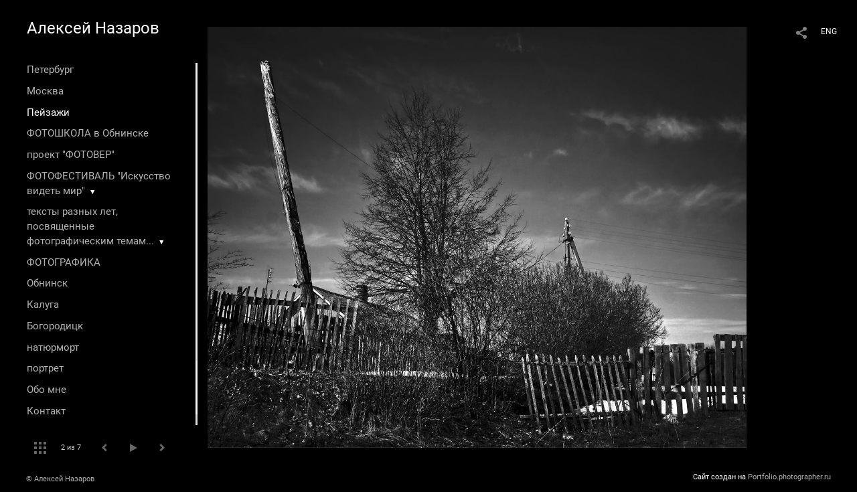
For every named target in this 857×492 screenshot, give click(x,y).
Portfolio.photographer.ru (789, 477)
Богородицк (55, 326)
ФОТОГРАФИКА (63, 262)
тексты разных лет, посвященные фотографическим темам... (90, 226)
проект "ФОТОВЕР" (70, 155)
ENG (829, 31)
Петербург (50, 70)
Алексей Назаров (93, 28)
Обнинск (47, 283)
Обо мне (46, 390)
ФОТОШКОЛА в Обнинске (88, 133)
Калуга (43, 305)
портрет (45, 368)
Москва (45, 91)
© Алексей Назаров (60, 479)
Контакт (46, 411)
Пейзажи (48, 112)
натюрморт (53, 347)
